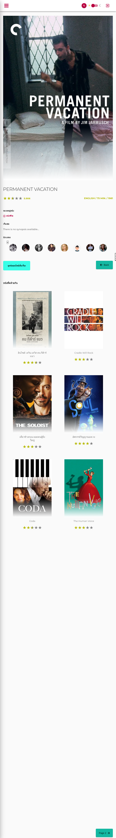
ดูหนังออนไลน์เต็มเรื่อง (17, 266)
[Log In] (107, 5)
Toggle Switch (93, 5)
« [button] (7, 242)
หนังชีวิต (8, 216)
